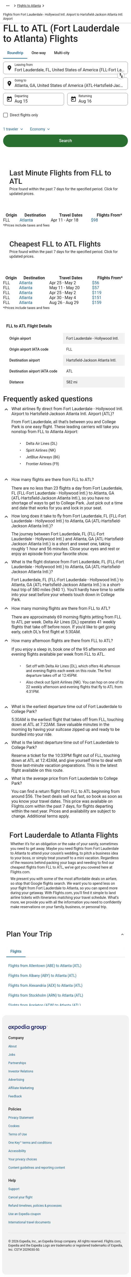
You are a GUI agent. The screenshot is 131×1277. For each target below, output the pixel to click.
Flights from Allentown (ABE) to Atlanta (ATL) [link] (45, 966)
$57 (95, 287)
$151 (97, 297)
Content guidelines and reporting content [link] (36, 1167)
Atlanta (26, 220)
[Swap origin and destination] (120, 75)
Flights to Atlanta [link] (29, 6)
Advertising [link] (16, 1080)
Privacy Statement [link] (21, 1118)
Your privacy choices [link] (22, 1159)
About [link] (12, 1046)
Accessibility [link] (17, 1151)
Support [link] (13, 1189)
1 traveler (13, 129)
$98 (94, 220)
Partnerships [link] (17, 1063)
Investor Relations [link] (20, 1071)
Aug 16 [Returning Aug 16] (85, 101)
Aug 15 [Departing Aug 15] (21, 101)
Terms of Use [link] (17, 1134)
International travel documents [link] (29, 1222)
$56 (95, 282)
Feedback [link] (15, 1096)
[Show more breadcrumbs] (8, 5)
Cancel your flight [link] (20, 1197)
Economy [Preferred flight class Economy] (40, 129)
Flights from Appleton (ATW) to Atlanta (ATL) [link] (44, 1005)
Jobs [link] (11, 1055)
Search (65, 140)
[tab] (15, 53)
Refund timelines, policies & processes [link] (35, 1206)
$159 (97, 302)
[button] (65, 934)
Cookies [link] (14, 1126)
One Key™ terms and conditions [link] (30, 1143)
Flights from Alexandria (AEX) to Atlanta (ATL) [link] (45, 985)
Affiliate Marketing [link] (21, 1088)
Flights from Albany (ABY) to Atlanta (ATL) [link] (42, 975)
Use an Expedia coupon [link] (24, 1214)
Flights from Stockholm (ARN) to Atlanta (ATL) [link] (45, 995)
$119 (97, 292)
